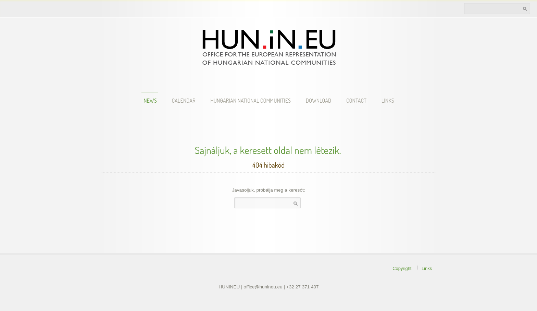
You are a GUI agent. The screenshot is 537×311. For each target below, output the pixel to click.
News (150, 100)
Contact (356, 100)
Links (388, 100)
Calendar (184, 100)
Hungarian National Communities (250, 100)
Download (318, 100)
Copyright (401, 268)
